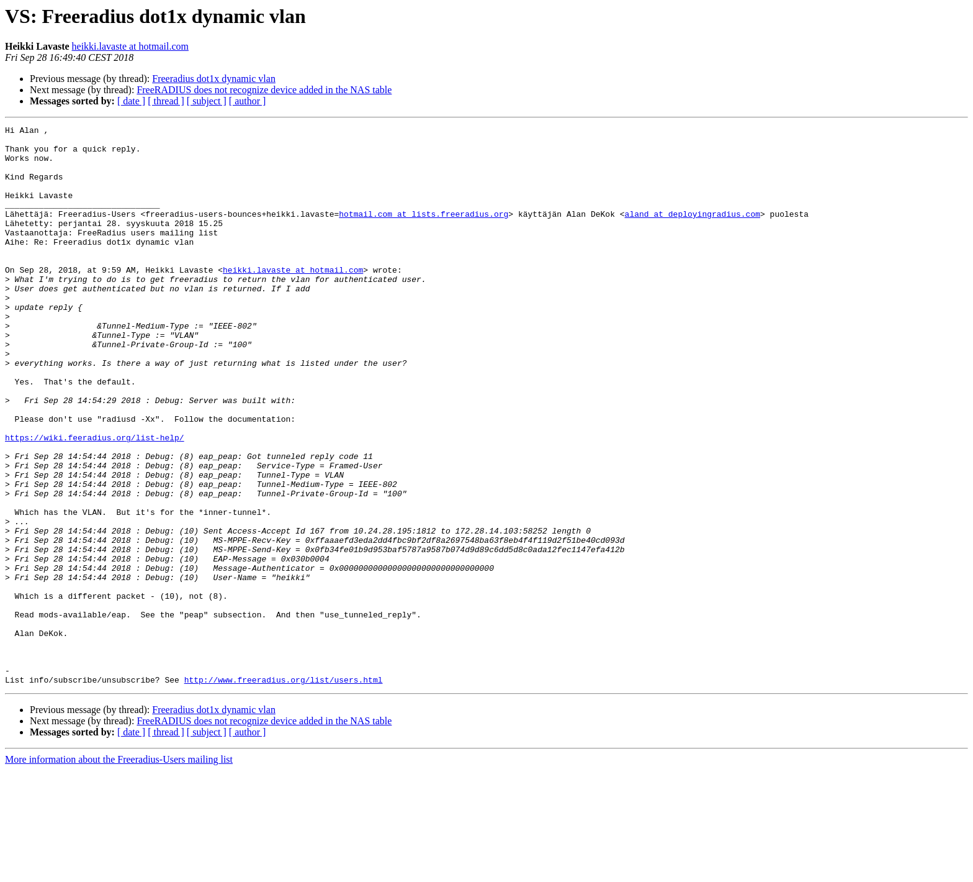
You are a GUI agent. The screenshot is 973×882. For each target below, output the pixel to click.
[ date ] (131, 101)
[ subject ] (206, 101)
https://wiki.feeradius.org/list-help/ (94, 500)
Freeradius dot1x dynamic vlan (214, 78)
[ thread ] (166, 101)
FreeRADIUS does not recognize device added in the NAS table (264, 89)
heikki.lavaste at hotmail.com (130, 46)
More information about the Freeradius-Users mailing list (119, 871)
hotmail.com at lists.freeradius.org (423, 232)
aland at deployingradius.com (692, 232)
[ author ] (247, 101)
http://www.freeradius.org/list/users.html (283, 791)
